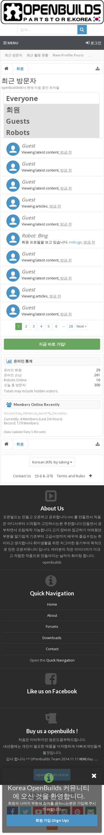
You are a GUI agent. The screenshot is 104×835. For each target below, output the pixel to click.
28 (71, 326)
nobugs (75, 242)
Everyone (22, 98)
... (90, 55)
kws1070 (45, 413)
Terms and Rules (71, 475)
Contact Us (22, 475)
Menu (10, 42)
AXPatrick (30, 413)
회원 (13, 109)
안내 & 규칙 (44, 475)
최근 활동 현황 (37, 55)
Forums (52, 626)
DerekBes (59, 413)
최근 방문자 (13, 55)
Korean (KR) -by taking (50, 462)
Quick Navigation (60, 660)
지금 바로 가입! (52, 344)
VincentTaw (12, 413)
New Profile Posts (68, 55)
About (52, 615)
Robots (18, 132)
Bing (42, 235)
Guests (18, 121)
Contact (52, 648)
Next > (82, 326)
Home (52, 604)
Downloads (52, 637)
